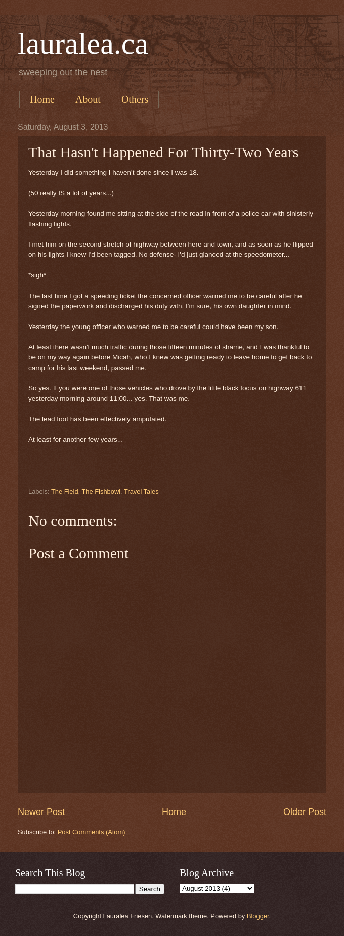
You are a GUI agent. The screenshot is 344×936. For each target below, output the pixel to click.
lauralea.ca (83, 43)
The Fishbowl (100, 491)
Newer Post (41, 812)
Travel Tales (141, 491)
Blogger (258, 916)
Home (42, 99)
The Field (64, 491)
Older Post (304, 812)
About (88, 99)
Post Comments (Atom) (91, 832)
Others (134, 99)
